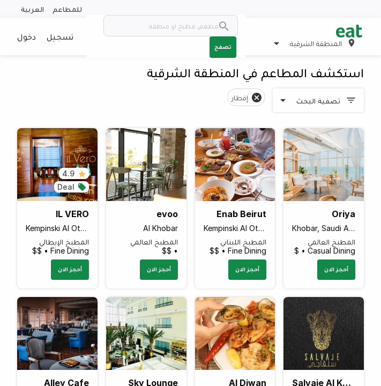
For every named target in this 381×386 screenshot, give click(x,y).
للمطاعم (67, 8)
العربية (32, 8)
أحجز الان (336, 269)
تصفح (222, 46)
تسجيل (60, 36)
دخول (26, 36)
